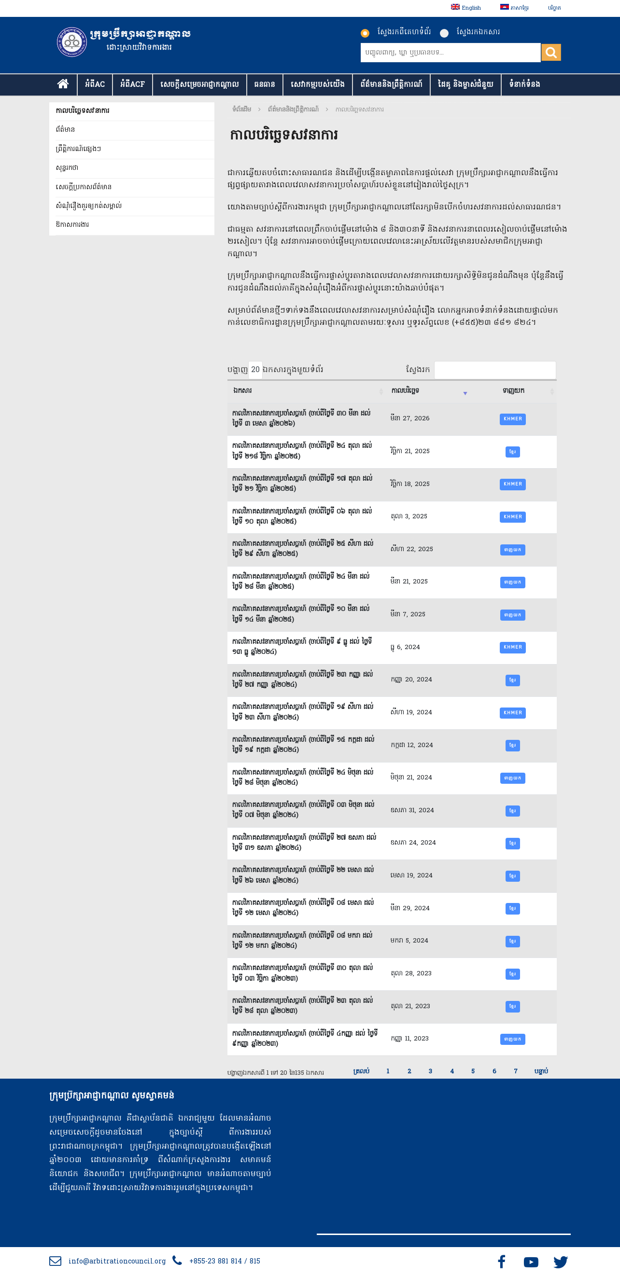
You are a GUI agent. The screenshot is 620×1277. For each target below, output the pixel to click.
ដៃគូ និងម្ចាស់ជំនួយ (465, 85)
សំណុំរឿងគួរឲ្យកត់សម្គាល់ (89, 206)
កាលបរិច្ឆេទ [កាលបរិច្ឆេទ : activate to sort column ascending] (405, 391)
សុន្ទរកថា (67, 168)
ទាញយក (512, 549)
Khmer (513, 418)
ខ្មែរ (512, 451)
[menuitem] (465, 8)
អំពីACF (132, 85)
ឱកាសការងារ (72, 225)
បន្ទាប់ (541, 1071)
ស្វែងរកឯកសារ (470, 32)
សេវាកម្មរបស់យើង (318, 85)
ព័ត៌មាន (65, 130)
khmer (513, 484)
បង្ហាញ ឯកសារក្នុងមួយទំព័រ (275, 370)
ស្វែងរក (481, 370)
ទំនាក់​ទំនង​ (524, 85)
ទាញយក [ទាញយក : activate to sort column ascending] (513, 391)
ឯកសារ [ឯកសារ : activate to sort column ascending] (242, 391)
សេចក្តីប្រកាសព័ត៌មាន (84, 187)
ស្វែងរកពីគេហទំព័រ (396, 32)
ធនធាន (264, 85)
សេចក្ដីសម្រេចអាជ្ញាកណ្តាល (199, 85)
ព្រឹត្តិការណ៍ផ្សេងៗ (78, 149)
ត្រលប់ (361, 1071)
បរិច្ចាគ (554, 8)
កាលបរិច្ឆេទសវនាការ (82, 111)
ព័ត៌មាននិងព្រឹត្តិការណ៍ (391, 85)
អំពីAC (95, 85)
